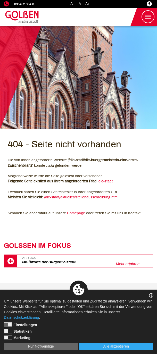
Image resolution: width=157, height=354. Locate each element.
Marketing (17, 337)
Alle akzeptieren (116, 346)
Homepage (76, 213)
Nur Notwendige (41, 346)
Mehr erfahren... (129, 264)
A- (72, 4)
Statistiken (18, 331)
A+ (87, 4)
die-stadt (105, 181)
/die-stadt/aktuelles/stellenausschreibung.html (81, 197)
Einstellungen (20, 324)
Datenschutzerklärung (21, 317)
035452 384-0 (24, 4)
